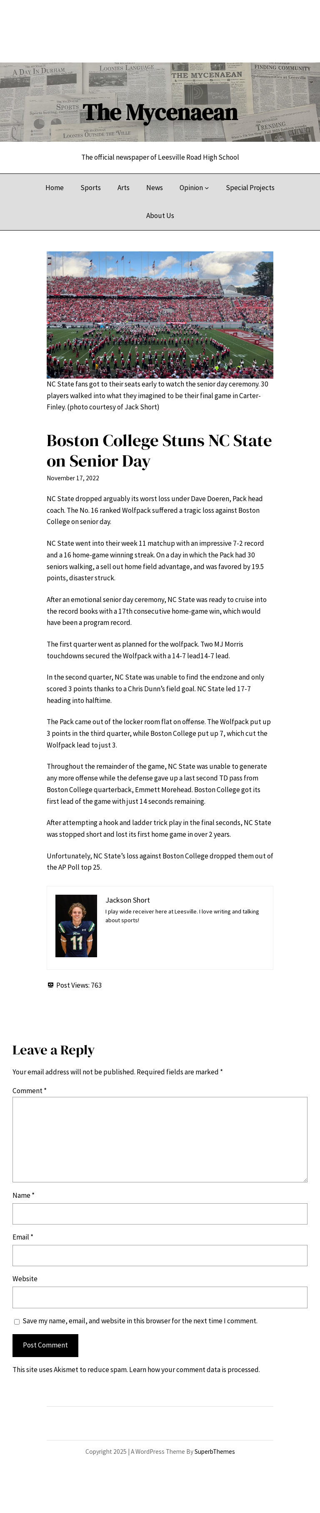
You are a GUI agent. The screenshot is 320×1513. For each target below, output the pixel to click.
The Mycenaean (160, 112)
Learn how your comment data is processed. (194, 1369)
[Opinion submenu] (207, 188)
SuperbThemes (215, 1451)
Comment (29, 1090)
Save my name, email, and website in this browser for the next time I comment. (140, 1320)
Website (25, 1278)
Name (23, 1195)
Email (22, 1237)
